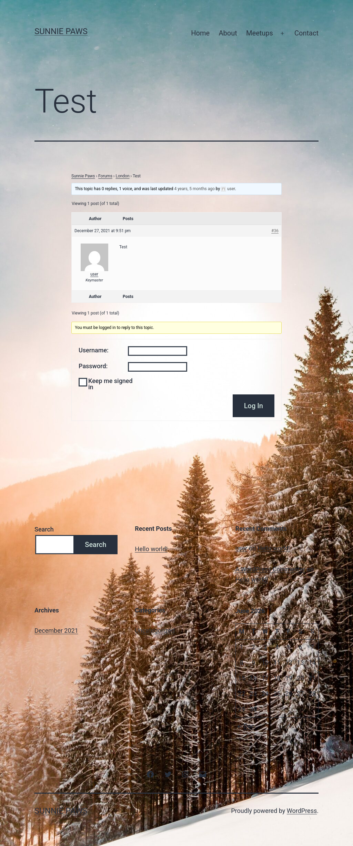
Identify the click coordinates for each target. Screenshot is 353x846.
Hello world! (151, 549)
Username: (94, 350)
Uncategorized (155, 630)
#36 (275, 230)
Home (200, 33)
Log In (253, 406)
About (228, 33)
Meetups (259, 33)
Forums (105, 176)
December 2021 (56, 630)
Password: (93, 366)
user (241, 548)
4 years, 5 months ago (194, 188)
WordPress (302, 810)
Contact (306, 33)
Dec (244, 726)
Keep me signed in (110, 384)
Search (44, 529)
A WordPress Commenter (270, 569)
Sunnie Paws (61, 31)
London (122, 176)
